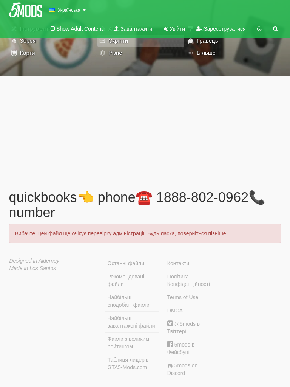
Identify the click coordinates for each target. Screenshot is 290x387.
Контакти (178, 263)
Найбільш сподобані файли (129, 301)
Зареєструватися (220, 29)
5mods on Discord (182, 369)
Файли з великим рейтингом (129, 343)
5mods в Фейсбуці (180, 348)
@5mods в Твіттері (183, 327)
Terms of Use (182, 297)
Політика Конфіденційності (188, 280)
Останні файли (126, 263)
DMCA (175, 311)
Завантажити (133, 29)
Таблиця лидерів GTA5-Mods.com (128, 363)
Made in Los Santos (32, 268)
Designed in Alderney (34, 261)
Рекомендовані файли (126, 280)
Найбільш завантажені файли (131, 322)
